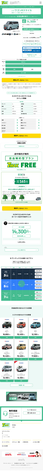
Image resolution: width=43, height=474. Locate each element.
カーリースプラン (12, 6)
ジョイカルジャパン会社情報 (31, 466)
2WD (14, 71)
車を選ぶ (14, 428)
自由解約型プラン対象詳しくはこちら (32, 57)
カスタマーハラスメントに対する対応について (20, 468)
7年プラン (23, 64)
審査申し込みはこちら (21, 138)
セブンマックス (5, 6)
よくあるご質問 (36, 445)
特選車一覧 (21, 389)
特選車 (13, 430)
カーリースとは (5, 438)
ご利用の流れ (25, 445)
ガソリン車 (23, 74)
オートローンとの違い (6, 441)
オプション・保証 (16, 445)
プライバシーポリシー (7, 466)
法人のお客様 (5, 449)
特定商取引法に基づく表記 (19, 466)
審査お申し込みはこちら (20, 82)
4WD (32, 71)
